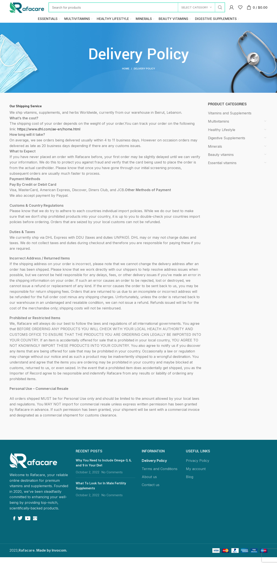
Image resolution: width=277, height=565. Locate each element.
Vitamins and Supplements (229, 121)
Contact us (150, 493)
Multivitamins (218, 129)
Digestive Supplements (226, 146)
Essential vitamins (222, 171)
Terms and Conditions (159, 476)
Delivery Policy (154, 468)
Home (125, 76)
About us (149, 485)
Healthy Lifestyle (221, 138)
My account (196, 476)
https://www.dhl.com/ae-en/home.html (48, 137)
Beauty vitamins (221, 162)
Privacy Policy (197, 468)
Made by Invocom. (51, 558)
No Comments (112, 480)
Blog (189, 485)
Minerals (215, 154)
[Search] (136, 10)
